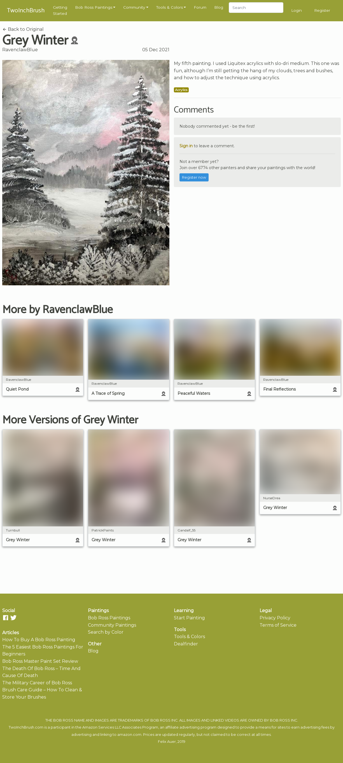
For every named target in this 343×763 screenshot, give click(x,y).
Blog (218, 7)
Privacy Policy (275, 617)
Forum (200, 7)
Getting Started (60, 10)
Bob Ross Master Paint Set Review (40, 661)
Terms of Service (278, 625)
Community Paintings (112, 625)
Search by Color (105, 632)
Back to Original (23, 29)
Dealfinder (186, 644)
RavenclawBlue (20, 49)
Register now (194, 177)
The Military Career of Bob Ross (37, 682)
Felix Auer (167, 741)
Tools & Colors (169, 7)
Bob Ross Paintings (93, 7)
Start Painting (189, 617)
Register (322, 10)
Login (296, 10)
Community (134, 7)
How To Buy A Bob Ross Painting (38, 639)
